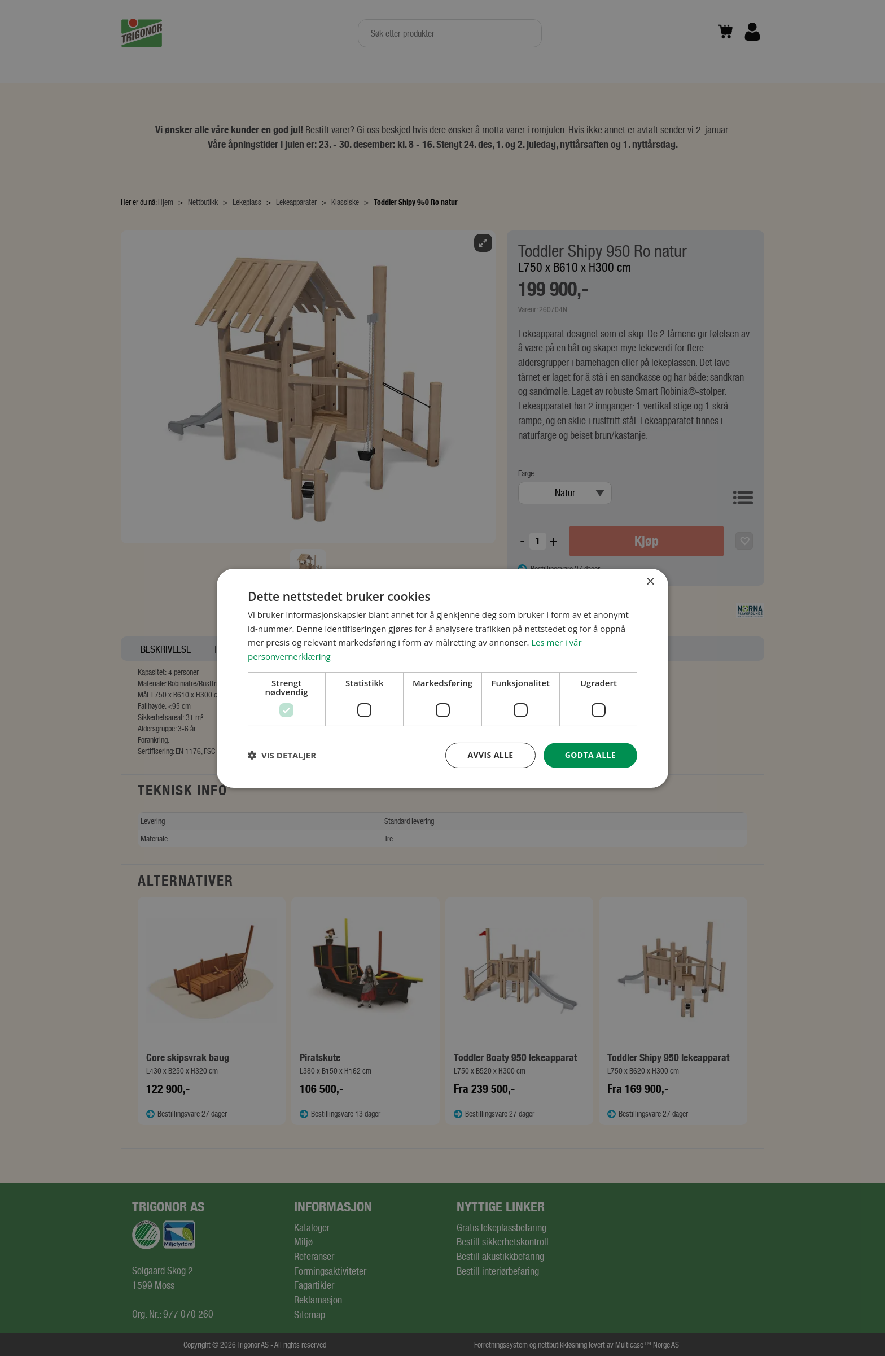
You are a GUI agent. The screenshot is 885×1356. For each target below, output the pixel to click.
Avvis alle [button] (490, 754)
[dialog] (442, 678)
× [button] (650, 581)
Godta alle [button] (590, 754)
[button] (282, 755)
